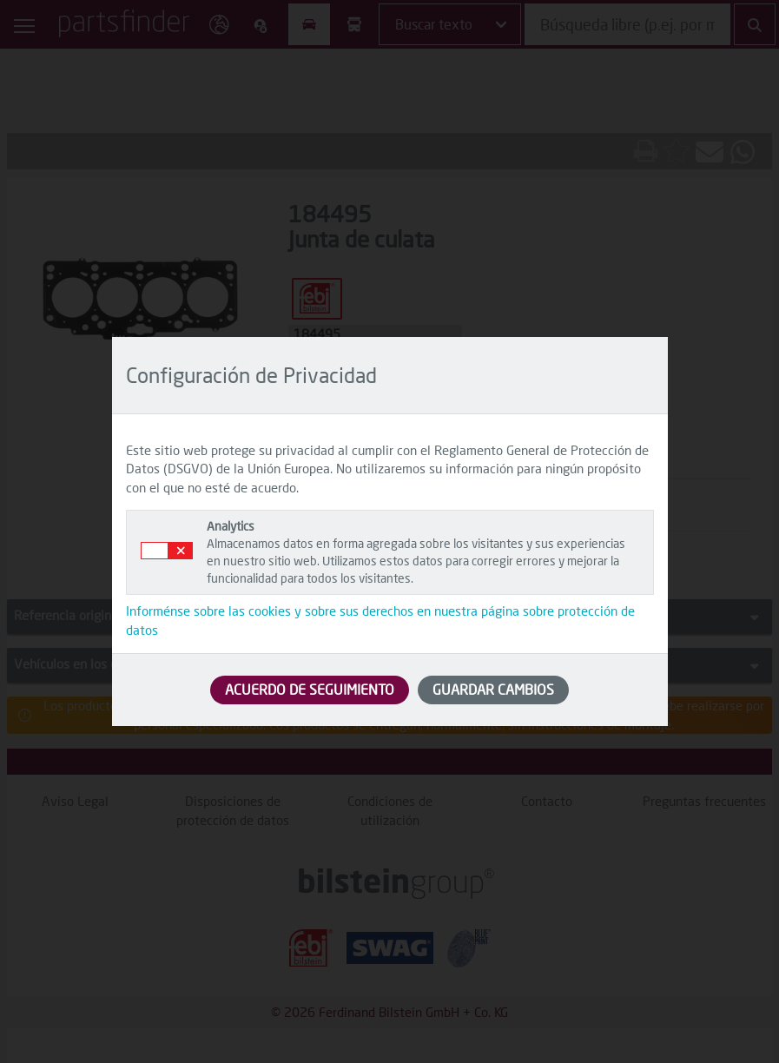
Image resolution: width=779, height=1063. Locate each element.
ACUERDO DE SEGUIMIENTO (309, 689)
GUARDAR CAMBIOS (493, 689)
